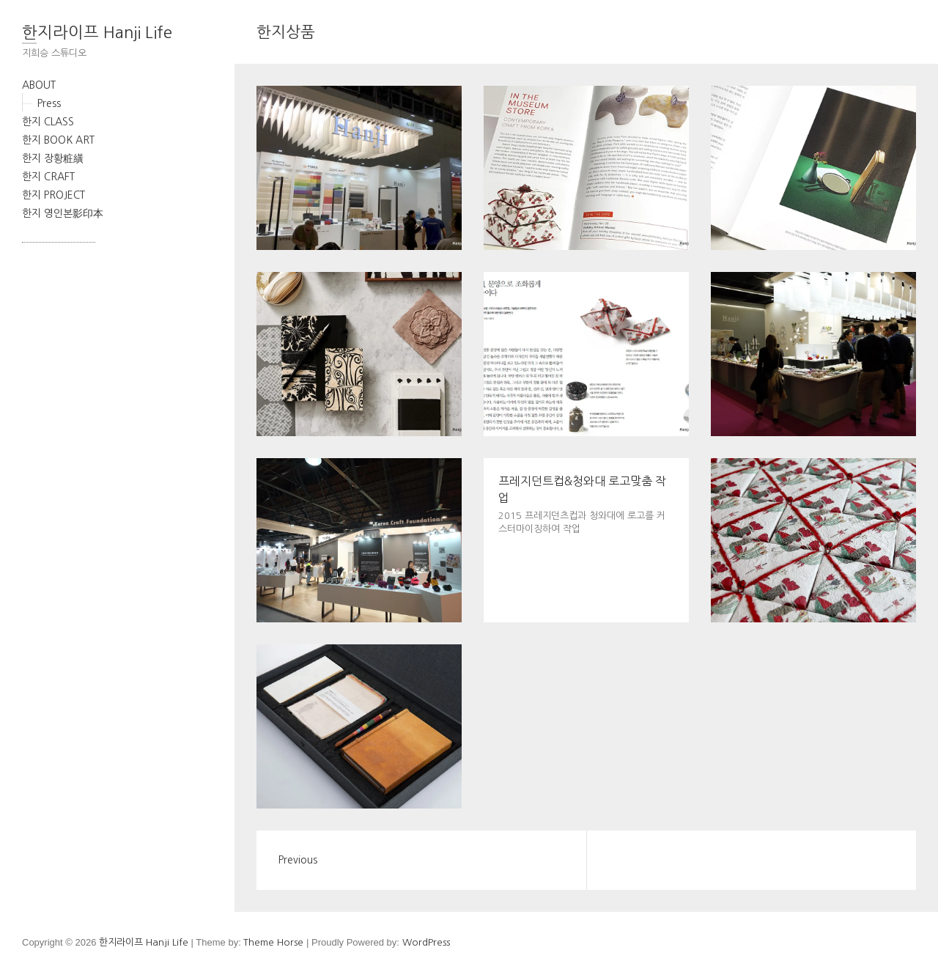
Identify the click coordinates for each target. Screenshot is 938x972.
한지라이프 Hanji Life (97, 32)
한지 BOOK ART (58, 140)
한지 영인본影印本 (62, 213)
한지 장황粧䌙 (53, 158)
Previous (297, 860)
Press (49, 103)
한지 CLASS (48, 122)
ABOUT (39, 85)
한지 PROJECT (53, 195)
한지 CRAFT (48, 177)
